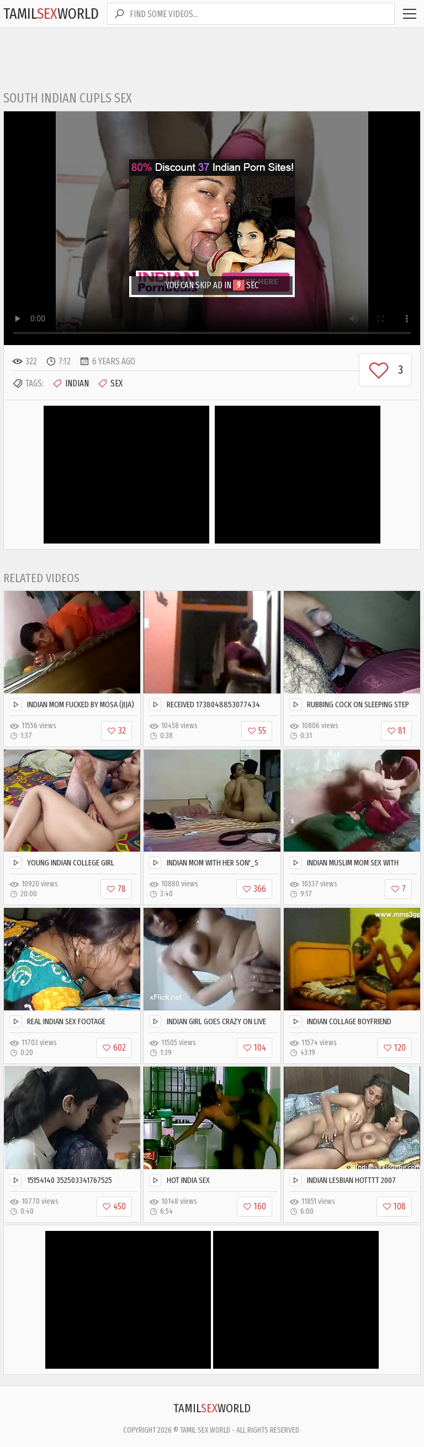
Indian (70, 383)
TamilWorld (51, 13)
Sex (110, 383)
